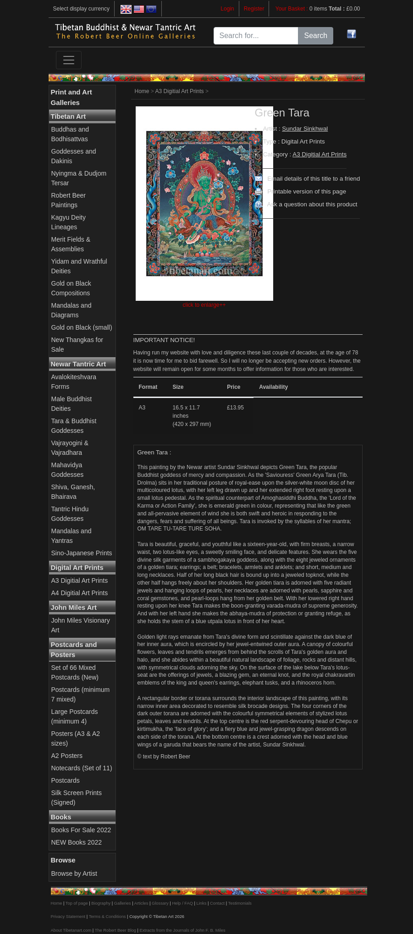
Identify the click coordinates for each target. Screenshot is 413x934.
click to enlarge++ (204, 305)
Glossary (160, 903)
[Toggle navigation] (69, 60)
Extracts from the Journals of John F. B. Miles (182, 930)
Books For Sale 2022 (81, 830)
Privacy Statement (68, 916)
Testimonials (240, 903)
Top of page (77, 903)
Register (254, 9)
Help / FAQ (182, 903)
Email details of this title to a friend (313, 178)
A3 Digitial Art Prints (79, 580)
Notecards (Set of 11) (81, 768)
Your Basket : (292, 9)
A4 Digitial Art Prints (79, 593)
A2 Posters (67, 755)
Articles (141, 903)
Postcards (65, 780)
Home (142, 91)
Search (315, 35)
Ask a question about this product (312, 204)
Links (202, 903)
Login (227, 9)
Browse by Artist (74, 873)
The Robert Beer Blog (115, 930)
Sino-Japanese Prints (81, 553)
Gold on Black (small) (81, 327)
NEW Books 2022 (76, 842)
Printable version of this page (306, 191)
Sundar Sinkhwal (305, 128)
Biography (100, 903)
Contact (217, 903)
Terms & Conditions (107, 916)
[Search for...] (256, 35)
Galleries (122, 903)
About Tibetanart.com (71, 930)
